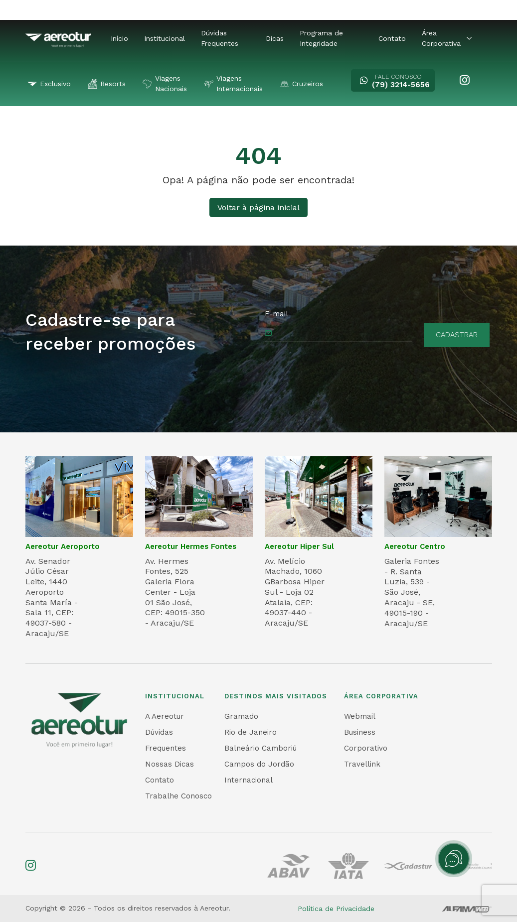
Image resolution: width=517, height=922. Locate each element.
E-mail (276, 313)
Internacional (248, 780)
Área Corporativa (447, 38)
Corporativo (365, 748)
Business (359, 732)
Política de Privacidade (336, 909)
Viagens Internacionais (233, 83)
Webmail (359, 716)
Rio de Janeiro (250, 732)
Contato (392, 38)
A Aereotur (164, 716)
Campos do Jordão (259, 764)
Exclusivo (49, 84)
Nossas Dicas (169, 764)
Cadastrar (457, 334)
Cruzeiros (301, 84)
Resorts (107, 84)
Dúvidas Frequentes (219, 38)
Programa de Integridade (321, 38)
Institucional (164, 38)
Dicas (275, 38)
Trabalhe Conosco (178, 795)
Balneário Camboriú (260, 748)
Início (119, 38)
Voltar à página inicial (258, 207)
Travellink (362, 764)
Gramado (241, 716)
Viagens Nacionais (165, 83)
